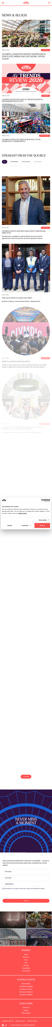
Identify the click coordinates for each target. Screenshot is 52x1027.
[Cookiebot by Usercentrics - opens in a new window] (42, 500)
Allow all (42, 525)
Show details (43, 520)
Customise (26, 525)
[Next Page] (26, 776)
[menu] (3, 3)
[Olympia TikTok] (6, 1025)
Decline (10, 525)
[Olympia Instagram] (3, 1025)
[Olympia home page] (26, 3)
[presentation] (16, 896)
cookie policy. (22, 513)
